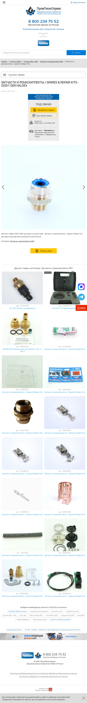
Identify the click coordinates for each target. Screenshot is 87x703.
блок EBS (80, 615)
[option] (43, 187)
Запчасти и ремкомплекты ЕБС (51, 61)
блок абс (23, 615)
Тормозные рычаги (40, 619)
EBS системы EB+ (36, 615)
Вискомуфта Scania (14, 630)
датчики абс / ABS (9, 615)
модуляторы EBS (67, 615)
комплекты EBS (52, 615)
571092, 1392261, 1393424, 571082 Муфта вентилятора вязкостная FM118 (52, 630)
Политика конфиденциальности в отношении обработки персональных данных (43, 673)
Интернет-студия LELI (41, 690)
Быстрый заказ (42, 115)
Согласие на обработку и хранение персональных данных (43, 676)
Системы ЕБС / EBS (31, 61)
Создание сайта (43, 689)
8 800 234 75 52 (43, 21)
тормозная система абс (39, 611)
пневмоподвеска (23, 619)
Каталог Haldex (15, 61)
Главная (4, 61)
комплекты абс (57, 611)
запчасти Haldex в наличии (60, 619)
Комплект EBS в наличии (17, 611)
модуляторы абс (72, 611)
